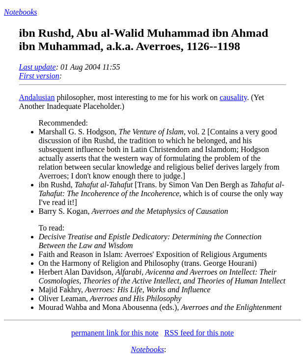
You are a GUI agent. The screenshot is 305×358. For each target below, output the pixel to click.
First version (39, 76)
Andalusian (37, 97)
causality (233, 97)
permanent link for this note (115, 333)
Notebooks (20, 12)
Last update (37, 67)
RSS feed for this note (199, 333)
